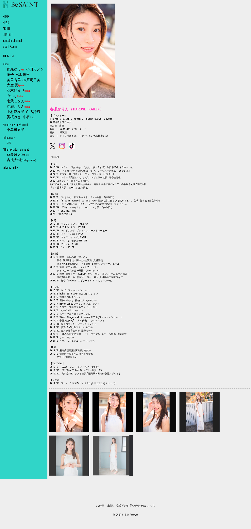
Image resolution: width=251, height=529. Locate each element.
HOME (6, 17)
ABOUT (6, 29)
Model (6, 64)
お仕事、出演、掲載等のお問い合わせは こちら (125, 505)
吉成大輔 (21, 160)
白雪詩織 (33, 112)
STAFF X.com (10, 46)
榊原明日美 (31, 80)
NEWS (6, 23)
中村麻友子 (16, 112)
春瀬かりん (18, 106)
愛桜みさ (14, 117)
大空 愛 (15, 85)
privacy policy (10, 167)
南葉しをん (18, 101)
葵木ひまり (18, 90)
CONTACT (8, 34)
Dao (9, 142)
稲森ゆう (16, 69)
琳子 (10, 74)
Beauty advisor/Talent (15, 125)
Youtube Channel (12, 40)
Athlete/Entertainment (16, 149)
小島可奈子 (16, 130)
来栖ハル (30, 117)
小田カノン (35, 69)
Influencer (9, 137)
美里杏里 (14, 80)
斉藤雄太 (18, 154)
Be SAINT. (117, 514)
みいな (15, 96)
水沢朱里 (22, 74)
